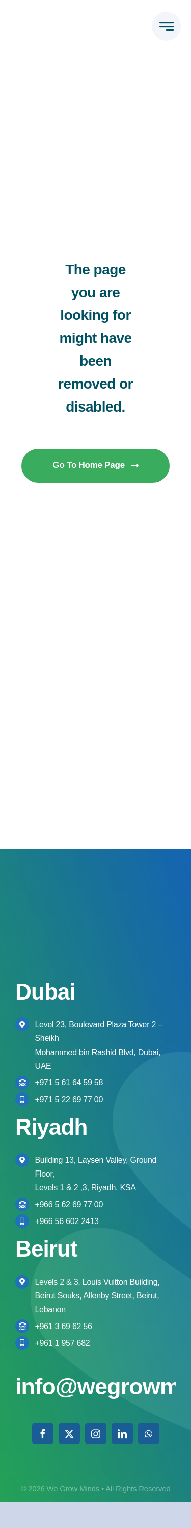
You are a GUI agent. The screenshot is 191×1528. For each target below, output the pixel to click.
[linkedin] (122, 1433)
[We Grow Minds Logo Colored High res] (53, 19)
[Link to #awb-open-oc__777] (166, 26)
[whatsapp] (148, 1433)
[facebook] (42, 1433)
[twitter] (69, 1433)
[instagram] (95, 1433)
